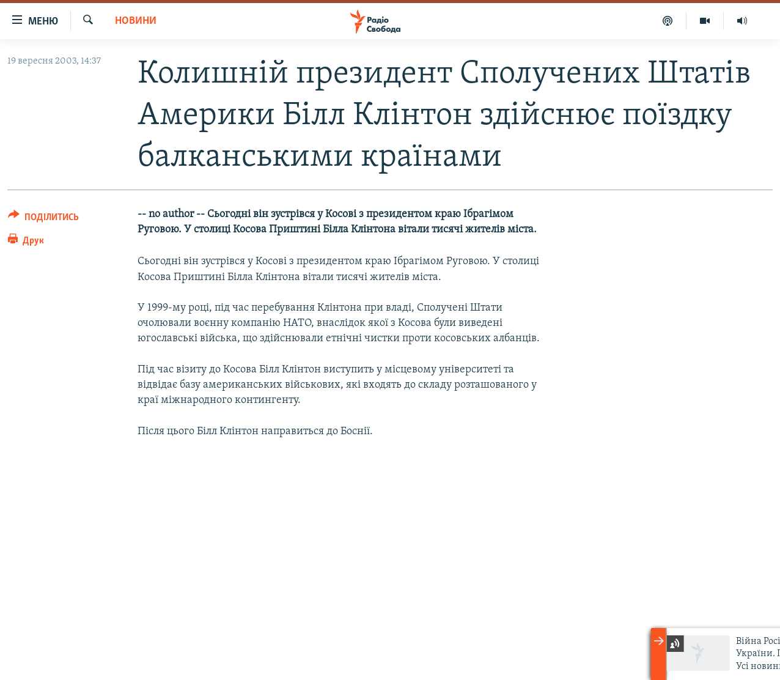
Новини (135, 21)
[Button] (43, 219)
